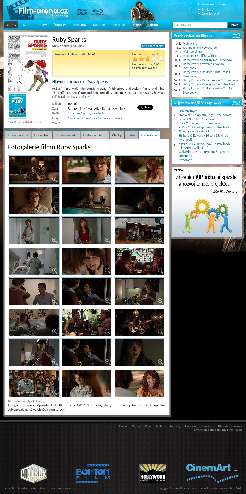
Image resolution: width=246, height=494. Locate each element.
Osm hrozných (188, 111)
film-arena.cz (187, 488)
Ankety (137, 25)
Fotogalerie (149, 135)
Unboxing (79, 25)
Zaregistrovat (210, 14)
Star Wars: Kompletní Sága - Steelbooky (205, 115)
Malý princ (190, 44)
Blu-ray (11, 25)
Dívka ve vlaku (192, 52)
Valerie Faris (100, 113)
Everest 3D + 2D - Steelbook (197, 119)
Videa (131, 135)
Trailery (41, 25)
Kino (26, 25)
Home (123, 426)
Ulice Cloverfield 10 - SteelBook (199, 123)
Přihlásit (207, 9)
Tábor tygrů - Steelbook (194, 131)
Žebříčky (60, 25)
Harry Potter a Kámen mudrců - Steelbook (210, 80)
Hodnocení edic (66, 135)
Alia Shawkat (76, 118)
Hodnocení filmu (94, 135)
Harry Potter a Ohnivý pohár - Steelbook (209, 84)
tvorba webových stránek (226, 488)
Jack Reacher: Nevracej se (200, 48)
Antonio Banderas (98, 118)
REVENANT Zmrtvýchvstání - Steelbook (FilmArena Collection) (204, 146)
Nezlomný (185, 160)
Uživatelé (118, 25)
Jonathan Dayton (79, 113)
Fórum (153, 25)
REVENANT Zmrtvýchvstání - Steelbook (204, 127)
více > (85, 97)
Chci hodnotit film (152, 46)
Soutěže (99, 25)
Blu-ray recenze (17, 135)
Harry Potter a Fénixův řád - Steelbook (208, 60)
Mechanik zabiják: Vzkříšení (201, 56)
